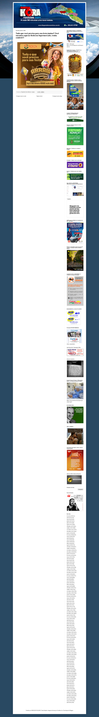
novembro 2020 (70, 591)
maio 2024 (69, 663)
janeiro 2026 (69, 697)
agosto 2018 (69, 545)
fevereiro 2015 (70, 516)
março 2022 (69, 618)
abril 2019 (69, 558)
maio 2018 (69, 539)
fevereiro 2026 (70, 699)
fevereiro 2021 (70, 596)
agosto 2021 (69, 606)
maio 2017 (69, 519)
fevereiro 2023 (70, 637)
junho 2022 (69, 623)
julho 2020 (69, 584)
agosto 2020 (69, 586)
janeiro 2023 (69, 635)
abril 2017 (69, 517)
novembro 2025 (70, 693)
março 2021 (69, 598)
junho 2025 (69, 685)
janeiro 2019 (69, 553)
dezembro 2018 (70, 552)
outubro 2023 (70, 651)
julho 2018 (69, 543)
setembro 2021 (70, 608)
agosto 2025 (69, 688)
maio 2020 (69, 581)
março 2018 (69, 536)
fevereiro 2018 (70, 534)
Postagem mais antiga (57, 96)
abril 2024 (69, 661)
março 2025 (69, 680)
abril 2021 (69, 599)
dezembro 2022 (70, 634)
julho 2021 (69, 604)
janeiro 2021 (69, 594)
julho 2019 (69, 563)
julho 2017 (69, 522)
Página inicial (39, 96)
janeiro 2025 (69, 676)
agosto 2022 (69, 627)
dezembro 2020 (70, 593)
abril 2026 (69, 702)
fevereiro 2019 (70, 555)
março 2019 (69, 557)
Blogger (71, 710)
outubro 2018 (70, 548)
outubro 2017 (70, 527)
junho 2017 (69, 521)
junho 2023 (69, 644)
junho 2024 (69, 664)
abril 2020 (69, 579)
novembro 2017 (70, 529)
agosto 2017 (69, 524)
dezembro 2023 (70, 654)
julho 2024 (69, 666)
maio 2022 (69, 622)
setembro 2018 (70, 546)
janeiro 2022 (69, 615)
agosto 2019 (69, 565)
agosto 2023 (69, 647)
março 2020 (69, 577)
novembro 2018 (70, 550)
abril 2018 (69, 538)
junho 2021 (69, 603)
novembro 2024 (70, 673)
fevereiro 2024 (70, 658)
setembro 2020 (70, 587)
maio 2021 (69, 601)
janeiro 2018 (69, 533)
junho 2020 (69, 582)
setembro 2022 (70, 628)
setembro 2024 (70, 670)
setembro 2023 (70, 649)
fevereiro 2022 (70, 616)
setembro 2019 (70, 567)
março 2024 (69, 659)
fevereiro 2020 (70, 575)
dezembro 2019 (70, 572)
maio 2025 (69, 683)
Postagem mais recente (21, 96)
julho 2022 (69, 625)
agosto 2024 (69, 668)
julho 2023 (69, 646)
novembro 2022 (70, 632)
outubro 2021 (70, 610)
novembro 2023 (70, 652)
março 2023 (69, 639)
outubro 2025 (70, 692)
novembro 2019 (70, 570)
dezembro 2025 (70, 695)
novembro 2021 (70, 611)
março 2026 (69, 700)
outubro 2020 (70, 589)
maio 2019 (69, 560)
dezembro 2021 (70, 613)
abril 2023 (69, 640)
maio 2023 (69, 642)
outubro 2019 (70, 569)
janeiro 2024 (69, 656)
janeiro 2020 (69, 574)
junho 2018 (69, 541)
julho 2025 (69, 687)
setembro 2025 (70, 690)
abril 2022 (69, 620)
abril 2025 (69, 681)
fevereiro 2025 (70, 678)
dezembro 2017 (70, 531)
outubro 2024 (70, 671)
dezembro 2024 (70, 675)
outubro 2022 (70, 630)
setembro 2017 (70, 526)
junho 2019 (69, 562)
